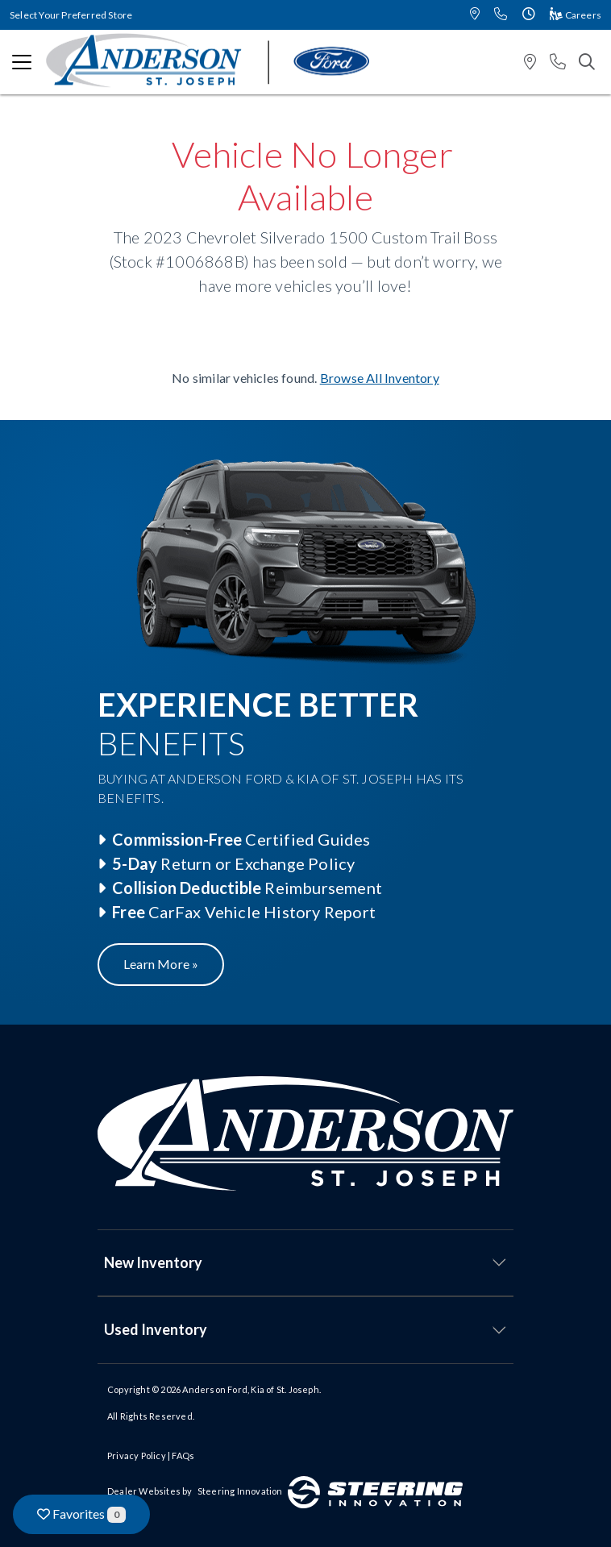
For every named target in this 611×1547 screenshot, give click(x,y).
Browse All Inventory (379, 377)
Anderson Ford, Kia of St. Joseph (250, 1389)
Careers (575, 15)
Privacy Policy (136, 1455)
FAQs (183, 1455)
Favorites (81, 1514)
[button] (475, 15)
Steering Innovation (240, 1491)
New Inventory (153, 1262)
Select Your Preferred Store (71, 15)
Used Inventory (155, 1329)
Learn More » (160, 963)
